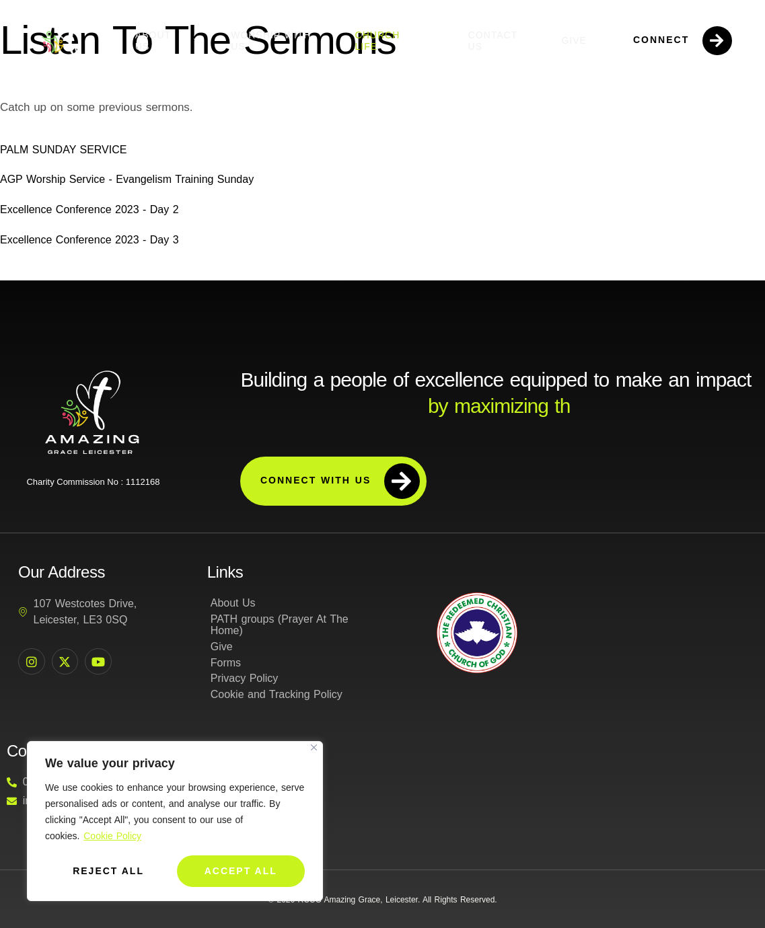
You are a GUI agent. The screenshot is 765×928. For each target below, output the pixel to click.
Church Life (398, 41)
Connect (683, 40)
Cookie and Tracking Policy (276, 695)
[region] (175, 821)
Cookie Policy (112, 836)
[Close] (314, 748)
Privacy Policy (245, 679)
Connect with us (340, 481)
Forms (226, 662)
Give (573, 40)
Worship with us (271, 41)
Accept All (241, 870)
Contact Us (492, 41)
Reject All (108, 870)
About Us (169, 41)
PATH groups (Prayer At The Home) (280, 625)
